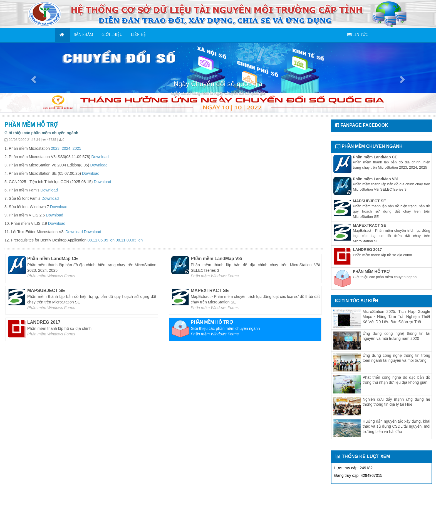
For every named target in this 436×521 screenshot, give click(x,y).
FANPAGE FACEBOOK (361, 125)
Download (99, 156)
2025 (77, 148)
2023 (55, 148)
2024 (66, 148)
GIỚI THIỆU (111, 35)
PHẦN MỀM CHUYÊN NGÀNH (368, 146)
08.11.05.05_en (101, 240)
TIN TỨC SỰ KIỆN (356, 300)
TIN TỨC (357, 35)
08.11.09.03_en (129, 240)
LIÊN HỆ (138, 35)
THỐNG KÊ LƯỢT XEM (363, 456)
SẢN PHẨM (83, 35)
